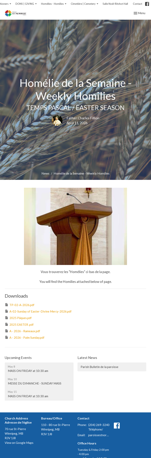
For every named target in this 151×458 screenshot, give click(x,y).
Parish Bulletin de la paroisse (99, 367)
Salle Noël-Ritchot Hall (115, 3)
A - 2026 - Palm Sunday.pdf (24, 337)
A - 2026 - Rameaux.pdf (22, 331)
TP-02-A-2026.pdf (19, 305)
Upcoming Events (18, 357)
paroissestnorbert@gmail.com (99, 435)
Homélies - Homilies (54, 4)
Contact (137, 3)
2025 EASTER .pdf (19, 324)
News (45, 173)
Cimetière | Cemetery (85, 4)
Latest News (87, 357)
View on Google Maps (19, 442)
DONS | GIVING (26, 4)
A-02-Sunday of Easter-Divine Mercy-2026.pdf (38, 311)
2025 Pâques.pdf (18, 318)
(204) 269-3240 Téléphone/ (99, 427)
